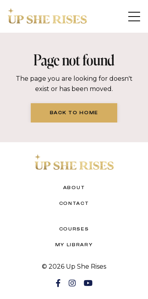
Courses (74, 229)
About (74, 187)
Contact (74, 203)
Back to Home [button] (74, 112)
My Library (74, 244)
